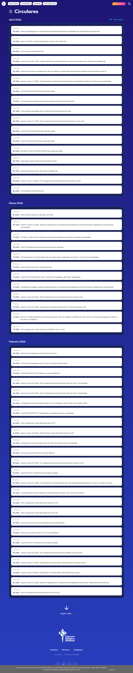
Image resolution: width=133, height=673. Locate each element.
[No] (130, 669)
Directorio (66, 650)
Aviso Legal (57, 654)
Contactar (54, 650)
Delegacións (78, 650)
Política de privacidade (72, 654)
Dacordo (112, 670)
